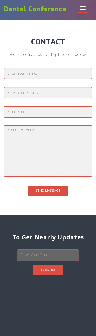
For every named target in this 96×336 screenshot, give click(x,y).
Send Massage (48, 190)
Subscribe (48, 270)
